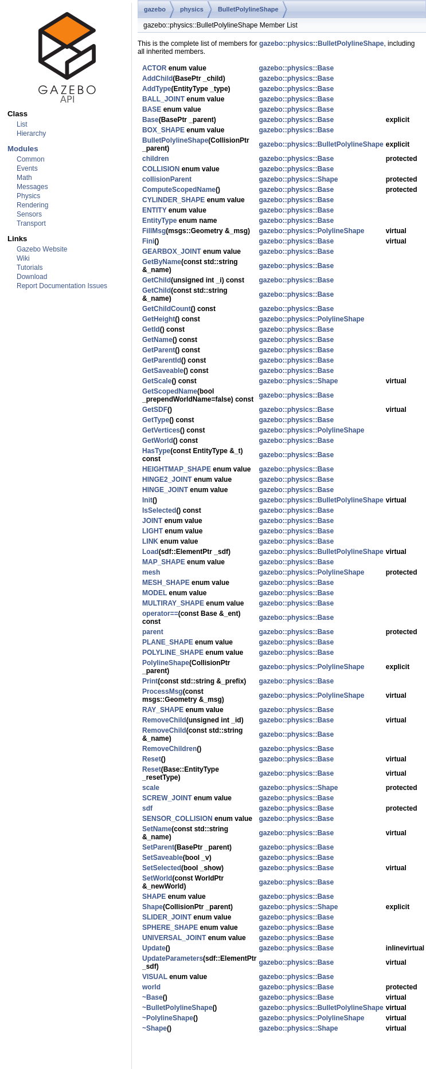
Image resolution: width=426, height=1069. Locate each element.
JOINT (152, 521)
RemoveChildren (169, 749)
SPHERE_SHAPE (170, 927)
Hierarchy (31, 133)
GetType (155, 420)
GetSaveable (162, 371)
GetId (151, 329)
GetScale (156, 381)
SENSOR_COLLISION (177, 819)
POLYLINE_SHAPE (173, 653)
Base (150, 120)
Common (31, 159)
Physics (28, 196)
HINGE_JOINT (165, 490)
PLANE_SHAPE (167, 642)
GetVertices (161, 430)
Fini (148, 241)
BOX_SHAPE (163, 130)
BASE (151, 109)
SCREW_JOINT (167, 798)
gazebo (155, 9)
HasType (156, 451)
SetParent (158, 847)
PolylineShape (165, 663)
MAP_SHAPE (163, 562)
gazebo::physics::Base (296, 68)
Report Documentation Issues (62, 286)
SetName (156, 829)
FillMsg (154, 231)
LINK (150, 541)
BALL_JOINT (163, 99)
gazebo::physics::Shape (298, 179)
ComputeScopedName (179, 190)
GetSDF (154, 410)
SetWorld (157, 878)
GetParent (158, 350)
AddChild (157, 78)
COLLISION (160, 169)
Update (154, 948)
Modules (22, 148)
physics (192, 9)
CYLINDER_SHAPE (173, 200)
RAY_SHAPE (162, 710)
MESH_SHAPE (166, 583)
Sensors (29, 214)
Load (150, 552)
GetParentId (161, 360)
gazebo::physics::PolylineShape (311, 231)
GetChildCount (166, 309)
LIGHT (152, 531)
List (22, 124)
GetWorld (157, 441)
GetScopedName (169, 391)
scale (150, 788)
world (151, 987)
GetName (157, 340)
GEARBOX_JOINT (171, 251)
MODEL (154, 593)
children (155, 159)
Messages (32, 187)
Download (32, 277)
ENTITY (154, 210)
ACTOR (154, 68)
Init (147, 500)
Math (24, 178)
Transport (31, 223)
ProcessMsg (162, 691)
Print (150, 681)
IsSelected (159, 510)
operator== (160, 614)
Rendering (32, 205)
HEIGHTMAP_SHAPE (176, 469)
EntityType (159, 221)
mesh (151, 572)
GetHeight (158, 319)
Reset (151, 759)
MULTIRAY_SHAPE (173, 603)
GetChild (156, 280)
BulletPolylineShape (248, 9)
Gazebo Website (42, 249)
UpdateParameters (172, 958)
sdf (147, 808)
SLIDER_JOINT (166, 917)
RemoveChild (164, 720)
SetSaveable (162, 858)
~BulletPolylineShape (177, 1008)
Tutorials (30, 268)
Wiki (23, 258)
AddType (156, 89)
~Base (152, 997)
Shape (152, 907)
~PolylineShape (167, 1018)
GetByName (161, 262)
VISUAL (154, 977)
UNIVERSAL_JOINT (174, 938)
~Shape (154, 1028)
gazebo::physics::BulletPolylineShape (321, 44)
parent (152, 632)
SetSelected (161, 868)
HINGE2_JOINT (167, 479)
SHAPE (154, 897)
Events (27, 168)
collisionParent (166, 179)
